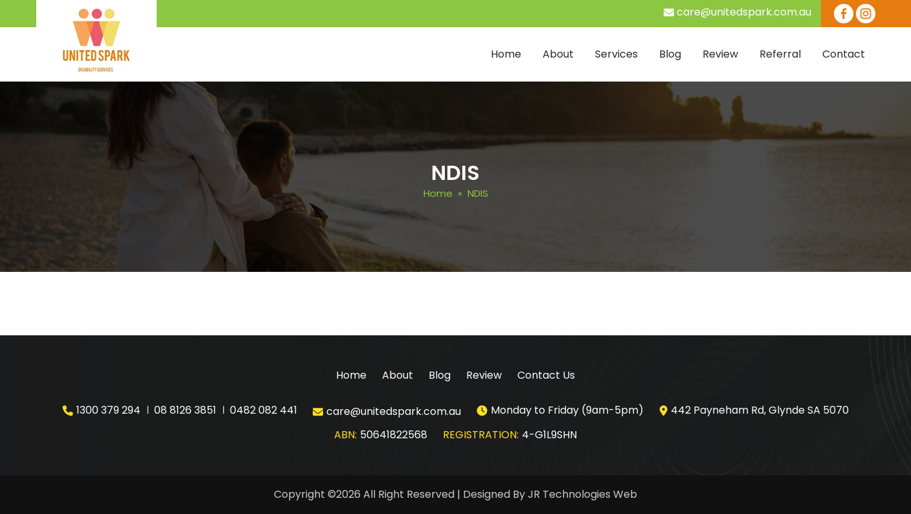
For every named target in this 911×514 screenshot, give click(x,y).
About (558, 54)
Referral (780, 54)
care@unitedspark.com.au (744, 12)
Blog (670, 54)
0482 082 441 (263, 410)
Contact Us (546, 375)
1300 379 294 (108, 410)
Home (506, 54)
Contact (843, 54)
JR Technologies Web (582, 494)
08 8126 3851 (185, 410)
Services (616, 54)
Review (720, 54)
